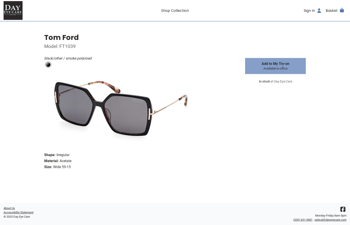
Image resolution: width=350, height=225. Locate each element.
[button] (335, 10)
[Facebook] (342, 210)
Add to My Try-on (275, 66)
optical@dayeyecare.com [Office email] (330, 219)
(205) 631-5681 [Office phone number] (302, 219)
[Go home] (46, 10)
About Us (9, 208)
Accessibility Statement (18, 212)
